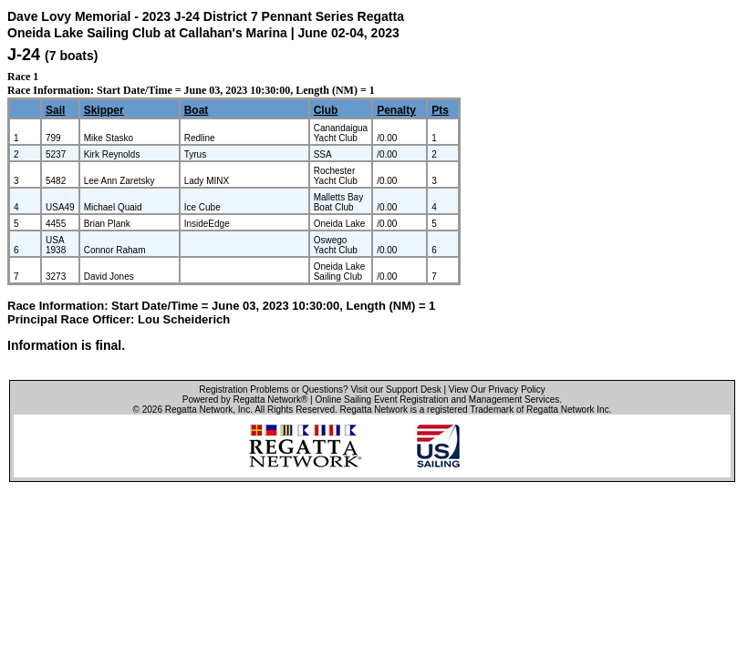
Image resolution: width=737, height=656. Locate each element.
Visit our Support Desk (395, 389)
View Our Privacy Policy (497, 389)
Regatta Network (199, 410)
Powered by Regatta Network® (244, 400)
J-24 (23, 55)
